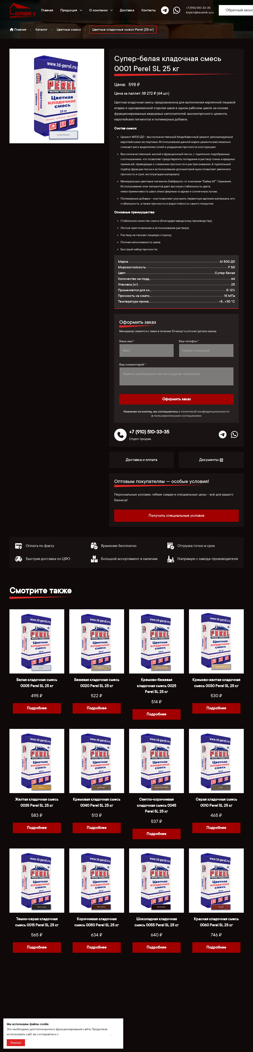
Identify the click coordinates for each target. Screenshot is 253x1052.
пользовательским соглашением (177, 416)
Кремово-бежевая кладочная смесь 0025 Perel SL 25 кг (156, 686)
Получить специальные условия (176, 515)
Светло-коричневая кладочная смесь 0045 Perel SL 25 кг (156, 805)
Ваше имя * (126, 341)
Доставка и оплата (141, 460)
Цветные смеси (69, 29)
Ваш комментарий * (132, 364)
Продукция (71, 10)
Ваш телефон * (189, 341)
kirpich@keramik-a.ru (200, 12)
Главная (47, 10)
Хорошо (15, 1042)
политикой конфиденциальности (205, 411)
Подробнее (37, 708)
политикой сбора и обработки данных (85, 1034)
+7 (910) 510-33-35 (198, 8)
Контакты (149, 10)
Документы (211, 460)
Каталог (41, 29)
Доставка (127, 10)
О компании (101, 10)
